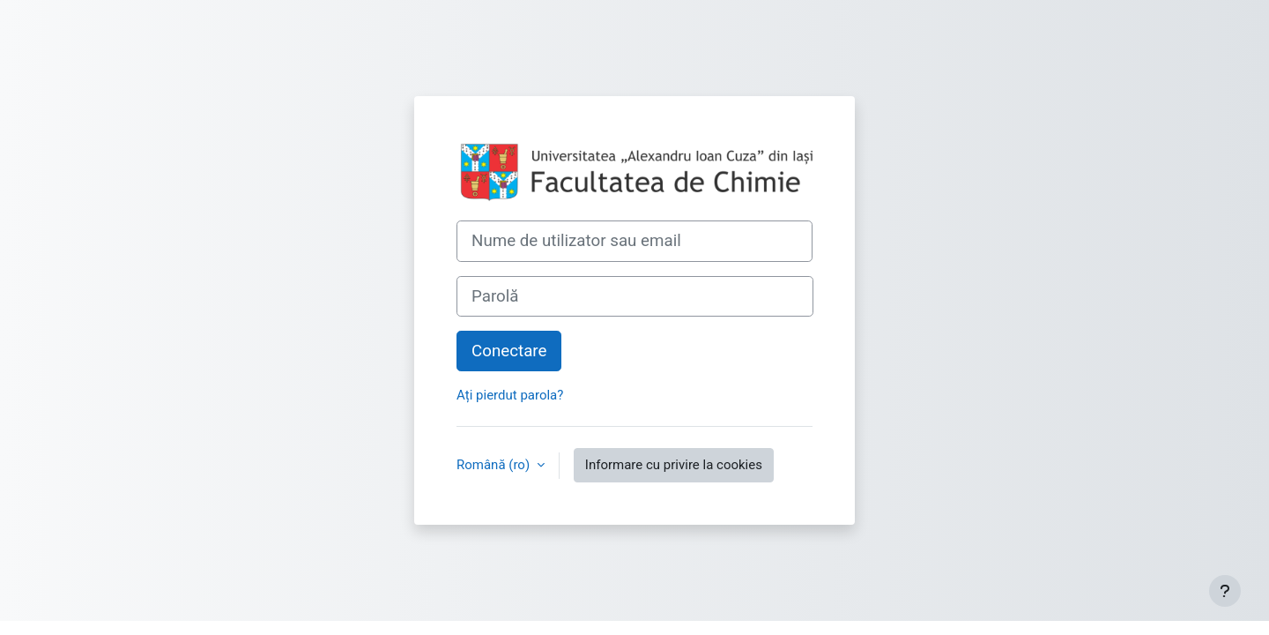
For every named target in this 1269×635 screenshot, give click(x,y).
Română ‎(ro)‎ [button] (494, 465)
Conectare (508, 351)
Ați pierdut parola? (509, 395)
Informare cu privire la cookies (673, 465)
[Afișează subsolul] (1225, 591)
